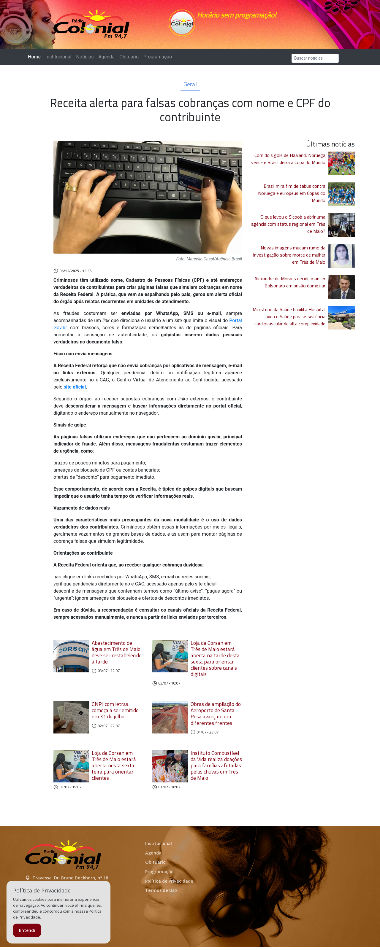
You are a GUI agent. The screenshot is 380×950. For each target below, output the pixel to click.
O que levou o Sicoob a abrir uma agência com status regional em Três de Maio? (288, 227)
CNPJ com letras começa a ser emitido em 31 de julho (115, 713)
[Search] (315, 61)
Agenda (106, 60)
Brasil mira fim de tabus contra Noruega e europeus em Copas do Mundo (291, 196)
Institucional (58, 60)
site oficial (75, 390)
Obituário (129, 60)
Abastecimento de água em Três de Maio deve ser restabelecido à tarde (117, 655)
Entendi (27, 930)
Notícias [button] (85, 60)
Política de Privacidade (169, 884)
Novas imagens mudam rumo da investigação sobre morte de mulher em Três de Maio (289, 257)
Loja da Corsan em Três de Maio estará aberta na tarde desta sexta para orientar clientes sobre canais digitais (215, 661)
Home (35, 59)
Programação (157, 60)
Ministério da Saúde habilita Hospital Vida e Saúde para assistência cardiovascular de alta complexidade (289, 319)
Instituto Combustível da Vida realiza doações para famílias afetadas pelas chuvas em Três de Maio (216, 768)
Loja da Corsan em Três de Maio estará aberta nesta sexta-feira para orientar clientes (114, 768)
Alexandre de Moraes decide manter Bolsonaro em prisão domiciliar (289, 285)
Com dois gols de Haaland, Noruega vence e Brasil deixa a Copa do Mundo (288, 162)
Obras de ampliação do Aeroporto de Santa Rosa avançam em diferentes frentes (216, 716)
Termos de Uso (161, 893)
